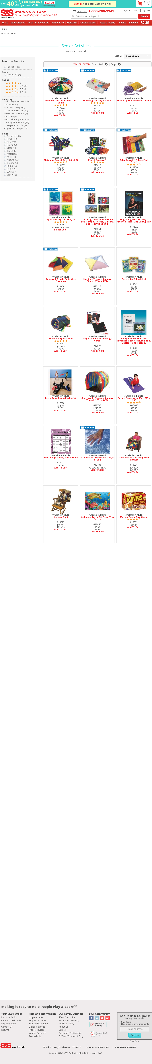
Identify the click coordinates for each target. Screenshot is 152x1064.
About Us (63, 1026)
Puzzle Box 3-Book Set (134, 279)
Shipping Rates (8, 1023)
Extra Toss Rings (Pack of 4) (60, 398)
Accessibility (35, 1036)
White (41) (10, 171)
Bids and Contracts (38, 1023)
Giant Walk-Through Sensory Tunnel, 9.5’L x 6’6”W (97, 399)
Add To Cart (60, 114)
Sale (145, 22)
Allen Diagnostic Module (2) (18, 101)
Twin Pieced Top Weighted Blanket (134, 458)
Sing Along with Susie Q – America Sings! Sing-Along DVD (134, 220)
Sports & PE (58, 22)
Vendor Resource (37, 1033)
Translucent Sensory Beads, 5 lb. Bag (97, 458)
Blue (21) (10, 142)
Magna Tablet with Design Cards (97, 339)
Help (136, 10)
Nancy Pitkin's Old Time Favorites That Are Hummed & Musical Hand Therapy (134, 340)
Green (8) (10, 150)
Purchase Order (9, 1017)
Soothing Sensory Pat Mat (97, 100)
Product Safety (66, 1023)
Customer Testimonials (70, 1033)
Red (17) (10, 168)
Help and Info (36, 1017)
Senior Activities (88, 22)
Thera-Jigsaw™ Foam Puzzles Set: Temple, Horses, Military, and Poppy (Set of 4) (97, 221)
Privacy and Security (69, 1020)
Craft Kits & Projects (38, 22)
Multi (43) (10, 156)
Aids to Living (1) (12, 104)
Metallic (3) (11, 153)
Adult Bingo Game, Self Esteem (60, 457)
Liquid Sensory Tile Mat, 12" (60, 219)
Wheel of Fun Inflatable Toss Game (61, 101)
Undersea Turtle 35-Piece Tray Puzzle (97, 518)
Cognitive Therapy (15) (15, 128)
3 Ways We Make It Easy (71, 1036)
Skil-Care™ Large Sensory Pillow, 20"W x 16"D (97, 280)
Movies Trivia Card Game (134, 517)
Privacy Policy (134, 1041)
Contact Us (7, 1026)
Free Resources (36, 1029)
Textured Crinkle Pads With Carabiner (61, 280)
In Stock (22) (12, 66)
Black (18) (10, 138)
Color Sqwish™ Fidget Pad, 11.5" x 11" (133, 161)
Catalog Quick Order (11, 1020)
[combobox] (137, 56)
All (6, 22)
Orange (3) (11, 162)
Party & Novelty (107, 22)
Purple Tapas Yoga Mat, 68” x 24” (134, 399)
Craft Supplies (17, 22)
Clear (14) (10, 147)
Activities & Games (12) (16, 110)
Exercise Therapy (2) (14, 107)
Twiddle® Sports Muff (61, 338)
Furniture (133, 22)
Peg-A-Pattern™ (97, 160)
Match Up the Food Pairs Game (134, 100)
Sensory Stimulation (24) (16, 122)
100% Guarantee (67, 1017)
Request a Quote (37, 1020)
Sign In (78, 4)
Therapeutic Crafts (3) (15, 125)
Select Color (60, 229)
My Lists (146, 10)
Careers (62, 1029)
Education (72, 22)
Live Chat (80, 11)
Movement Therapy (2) (16, 113)
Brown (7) (10, 144)
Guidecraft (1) (12, 74)
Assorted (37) (12, 136)
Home (3, 28)
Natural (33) (11, 159)
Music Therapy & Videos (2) (18, 119)
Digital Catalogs (37, 1026)
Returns (5, 1029)
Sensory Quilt (60, 517)
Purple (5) (10, 165)
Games (122, 22)
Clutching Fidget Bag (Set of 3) (61, 160)
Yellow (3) (10, 174)
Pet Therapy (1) (12, 116)
